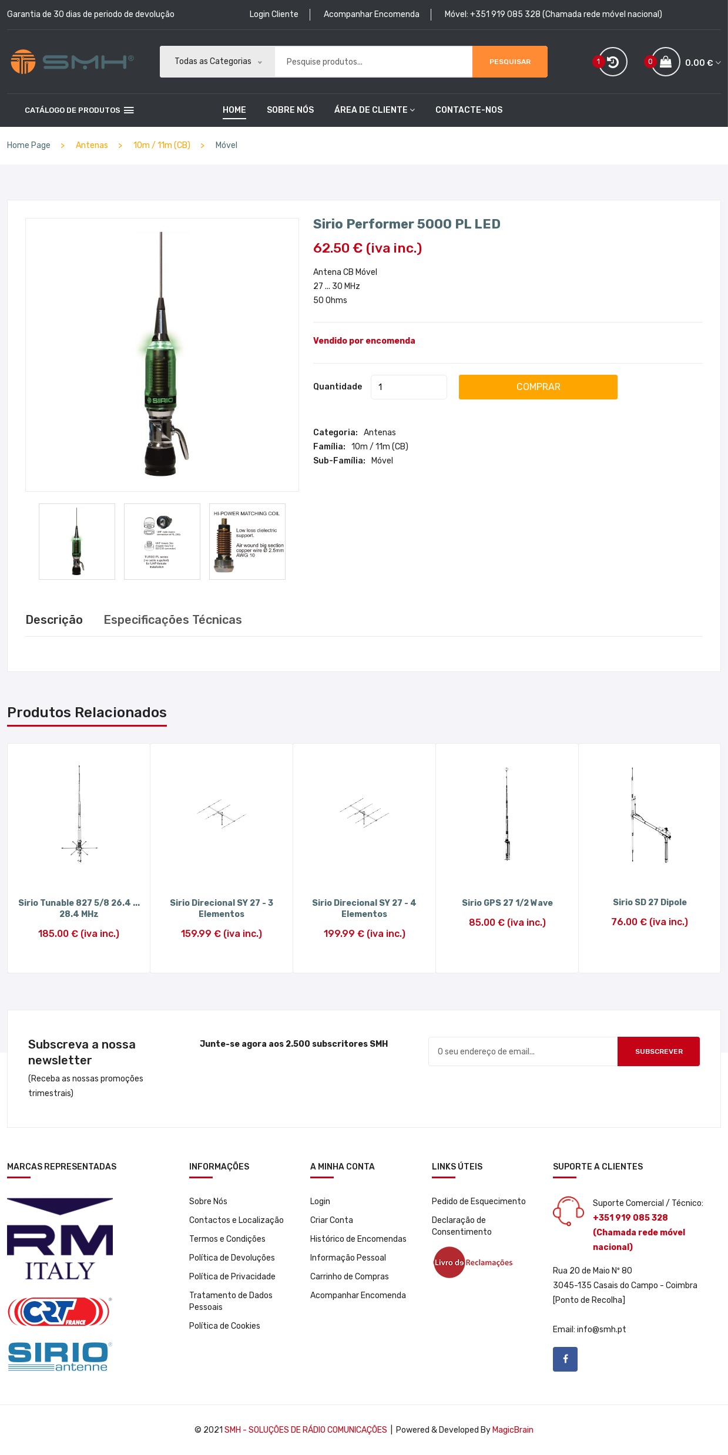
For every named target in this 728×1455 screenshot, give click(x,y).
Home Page (29, 145)
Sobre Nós (290, 110)
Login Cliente (274, 14)
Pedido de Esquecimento (479, 1202)
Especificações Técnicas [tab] (172, 620)
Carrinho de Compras (349, 1277)
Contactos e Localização (236, 1220)
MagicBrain (513, 1430)
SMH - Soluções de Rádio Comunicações (305, 1430)
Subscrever (659, 1051)
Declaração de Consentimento (462, 1226)
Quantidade (337, 386)
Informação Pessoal (348, 1258)
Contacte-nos (468, 110)
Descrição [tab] (54, 620)
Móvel (226, 145)
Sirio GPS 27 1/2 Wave (507, 903)
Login (320, 1202)
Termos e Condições (227, 1239)
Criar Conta (331, 1220)
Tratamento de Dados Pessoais (231, 1301)
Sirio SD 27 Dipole (650, 903)
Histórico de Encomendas (358, 1239)
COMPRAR (538, 386)
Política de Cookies (224, 1326)
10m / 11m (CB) (379, 446)
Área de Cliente (374, 110)
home (234, 110)
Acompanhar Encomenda (372, 14)
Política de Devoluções (232, 1258)
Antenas (380, 432)
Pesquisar (510, 62)
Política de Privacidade (232, 1277)
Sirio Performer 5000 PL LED (407, 223)
